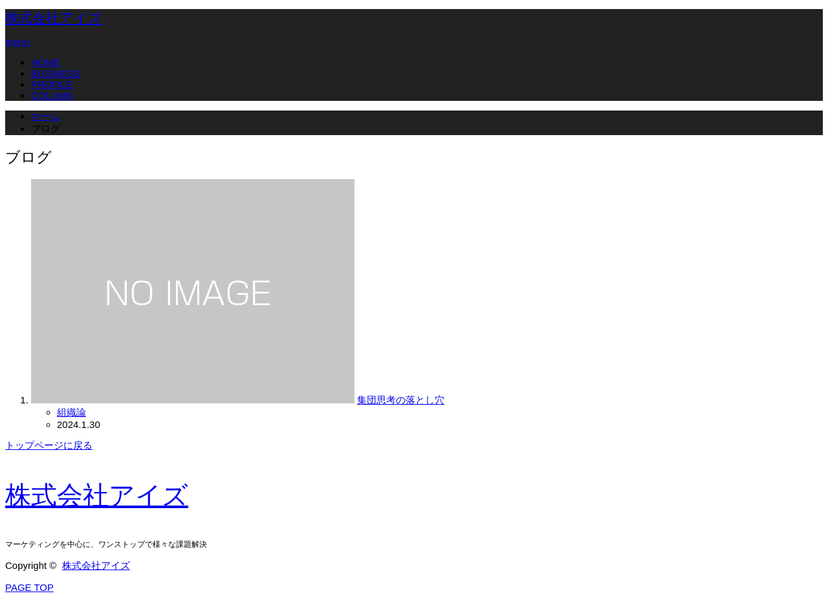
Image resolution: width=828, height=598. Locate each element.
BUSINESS (55, 73)
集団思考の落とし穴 (400, 399)
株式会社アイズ (53, 18)
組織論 (71, 412)
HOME (45, 62)
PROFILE (51, 84)
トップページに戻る (49, 445)
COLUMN (52, 95)
